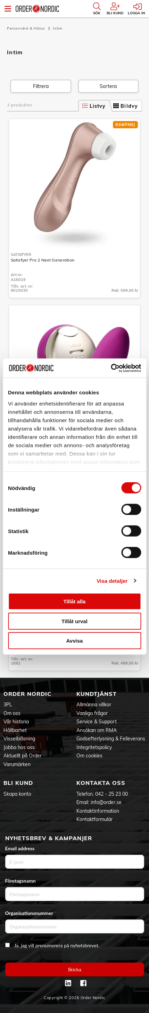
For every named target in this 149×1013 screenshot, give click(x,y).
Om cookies (89, 756)
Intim (58, 28)
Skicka (74, 969)
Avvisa (74, 641)
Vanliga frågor (92, 713)
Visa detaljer (112, 581)
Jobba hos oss (19, 747)
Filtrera (41, 86)
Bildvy (125, 106)
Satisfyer (21, 254)
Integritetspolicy (94, 747)
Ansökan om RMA (96, 730)
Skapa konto (17, 794)
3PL (7, 704)
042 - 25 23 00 (111, 794)
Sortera (108, 86)
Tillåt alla (75, 601)
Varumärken (17, 764)
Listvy (94, 106)
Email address (21, 848)
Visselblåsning (19, 738)
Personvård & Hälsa (26, 28)
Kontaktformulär (94, 819)
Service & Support (96, 721)
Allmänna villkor (93, 704)
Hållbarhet (15, 730)
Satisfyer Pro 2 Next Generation (42, 260)
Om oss (11, 713)
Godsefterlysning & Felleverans (110, 738)
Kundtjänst (96, 693)
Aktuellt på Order (22, 756)
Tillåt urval (74, 621)
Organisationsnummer (31, 913)
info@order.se (106, 802)
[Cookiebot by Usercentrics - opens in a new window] (110, 367)
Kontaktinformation (97, 811)
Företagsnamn (22, 881)
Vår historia (16, 721)
